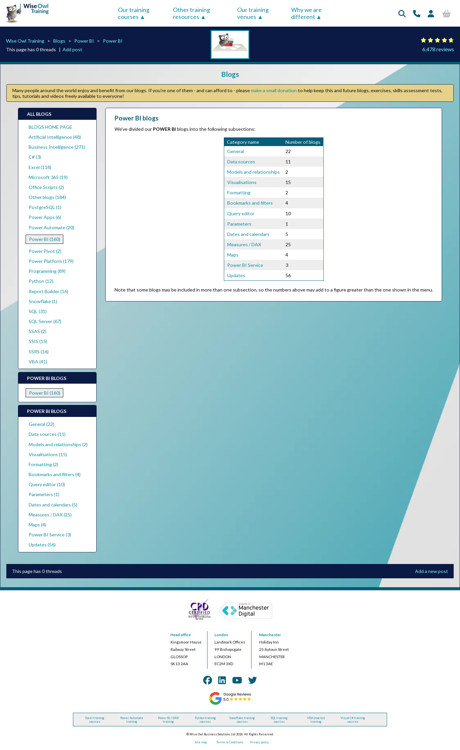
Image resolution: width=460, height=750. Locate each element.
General (235, 151)
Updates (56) (42, 544)
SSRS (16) (39, 351)
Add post (72, 49)
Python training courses (205, 719)
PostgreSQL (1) (45, 207)
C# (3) (35, 157)
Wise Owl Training (25, 41)
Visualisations (241, 182)
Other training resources (191, 13)
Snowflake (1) (43, 301)
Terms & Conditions (230, 742)
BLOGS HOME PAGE (50, 127)
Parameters (239, 224)
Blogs (59, 41)
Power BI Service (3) (50, 534)
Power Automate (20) (51, 227)
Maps (232, 255)
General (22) (41, 424)
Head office (181, 635)
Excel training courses (94, 719)
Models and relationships (253, 172)
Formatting (238, 192)
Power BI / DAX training (168, 719)
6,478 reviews (438, 49)
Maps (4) (37, 524)
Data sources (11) (47, 434)
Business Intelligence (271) (57, 147)
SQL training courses (279, 719)
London (221, 635)
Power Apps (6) (45, 217)
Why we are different (306, 13)
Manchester (270, 635)
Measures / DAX (244, 244)
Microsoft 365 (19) (48, 177)
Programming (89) (47, 271)
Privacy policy (259, 742)
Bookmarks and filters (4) (55, 474)
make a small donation (274, 90)
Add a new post (431, 571)
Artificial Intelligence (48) (55, 137)
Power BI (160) (44, 239)
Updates (236, 275)
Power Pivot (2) (45, 251)
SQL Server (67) (45, 321)
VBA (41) (38, 361)
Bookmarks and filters (250, 203)
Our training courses (134, 13)
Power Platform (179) (51, 261)
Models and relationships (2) (58, 444)
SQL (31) (38, 311)
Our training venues (253, 13)
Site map (201, 742)
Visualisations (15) (48, 454)
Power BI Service (245, 265)
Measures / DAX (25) (50, 514)
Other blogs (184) (47, 197)
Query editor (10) (47, 484)
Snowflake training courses (242, 719)
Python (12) (41, 281)
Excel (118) (40, 167)
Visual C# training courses (352, 719)
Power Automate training (131, 719)
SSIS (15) (38, 341)
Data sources (241, 161)
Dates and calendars (248, 234)
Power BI (84, 41)
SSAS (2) (37, 331)
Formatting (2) (43, 464)
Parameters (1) (44, 494)
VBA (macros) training (316, 719)
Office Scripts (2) (46, 187)
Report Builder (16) (48, 291)
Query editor (240, 213)
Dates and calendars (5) (53, 504)
